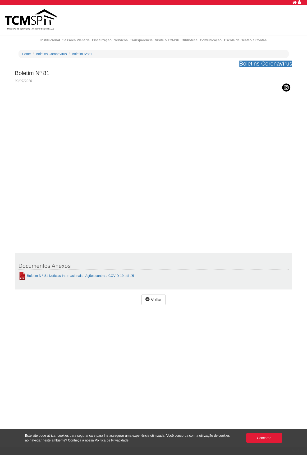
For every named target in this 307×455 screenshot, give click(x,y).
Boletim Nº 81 (82, 54)
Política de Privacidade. (112, 440)
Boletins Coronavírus (51, 54)
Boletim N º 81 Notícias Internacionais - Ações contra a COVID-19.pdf (76, 276)
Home (26, 54)
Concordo (264, 438)
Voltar (153, 299)
